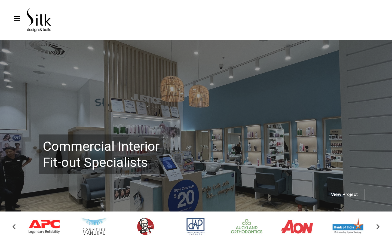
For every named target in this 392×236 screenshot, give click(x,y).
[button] (14, 228)
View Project (344, 194)
